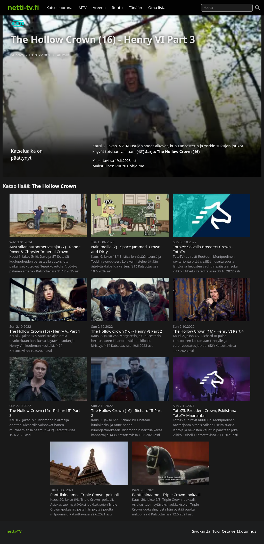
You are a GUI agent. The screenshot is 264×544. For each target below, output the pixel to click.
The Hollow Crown (54, 186)
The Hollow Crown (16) (178, 151)
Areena (99, 7)
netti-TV (14, 531)
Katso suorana (59, 7)
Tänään (135, 7)
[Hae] (227, 8)
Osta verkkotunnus (239, 531)
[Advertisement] (132, 99)
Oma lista (157, 7)
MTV (83, 7)
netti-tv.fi (23, 7)
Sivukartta (201, 531)
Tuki (216, 531)
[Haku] (258, 8)
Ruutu (117, 7)
